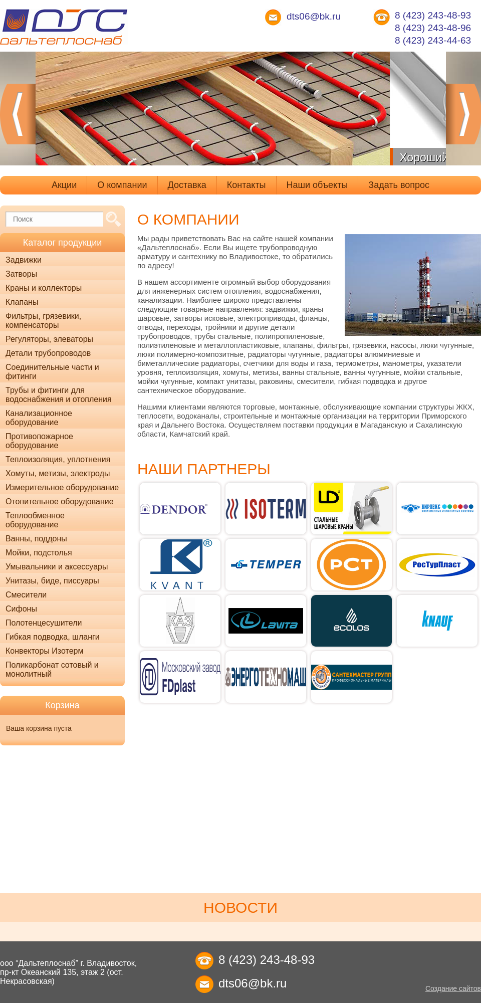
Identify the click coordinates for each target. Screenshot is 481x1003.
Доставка (187, 185)
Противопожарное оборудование (39, 441)
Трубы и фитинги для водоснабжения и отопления (59, 395)
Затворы (21, 274)
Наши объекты (317, 185)
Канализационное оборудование (39, 418)
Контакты (246, 185)
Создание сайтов (453, 988)
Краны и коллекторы (44, 288)
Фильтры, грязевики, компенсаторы (43, 320)
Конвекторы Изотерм (45, 651)
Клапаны (22, 302)
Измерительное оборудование (62, 487)
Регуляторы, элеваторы (49, 339)
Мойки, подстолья (39, 552)
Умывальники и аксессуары (57, 566)
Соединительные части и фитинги (52, 371)
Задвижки (24, 260)
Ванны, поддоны (36, 538)
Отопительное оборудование (60, 501)
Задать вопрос (398, 185)
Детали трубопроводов (48, 353)
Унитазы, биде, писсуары (52, 580)
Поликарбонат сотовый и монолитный (52, 669)
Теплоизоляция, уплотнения (58, 459)
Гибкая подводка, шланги (53, 637)
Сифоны (21, 609)
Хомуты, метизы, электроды (58, 473)
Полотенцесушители (44, 623)
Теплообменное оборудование (35, 520)
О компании (122, 185)
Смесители (26, 594)
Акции (64, 185)
